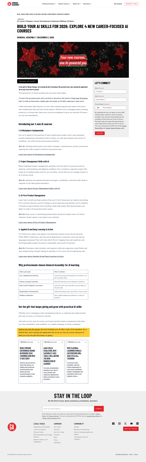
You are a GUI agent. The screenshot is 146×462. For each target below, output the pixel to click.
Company (58, 424)
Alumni (76, 427)
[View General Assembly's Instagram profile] (119, 423)
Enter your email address (52, 409)
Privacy (136, 454)
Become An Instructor (82, 429)
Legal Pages (39, 424)
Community (79, 424)
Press (56, 440)
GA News (70, 21)
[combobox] (98, 108)
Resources (86, 4)
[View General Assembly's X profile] (125, 423)
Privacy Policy (106, 119)
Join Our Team (59, 432)
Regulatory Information (42, 427)
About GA (76, 4)
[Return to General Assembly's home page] (11, 426)
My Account (118, 4)
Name (99, 88)
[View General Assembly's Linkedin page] (137, 423)
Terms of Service (118, 119)
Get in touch (131, 429)
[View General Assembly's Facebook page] (113, 423)
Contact (56, 435)
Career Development (42, 21)
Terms (131, 454)
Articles (56, 429)
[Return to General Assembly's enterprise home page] (13, 4)
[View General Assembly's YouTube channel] (131, 423)
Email (99, 96)
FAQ (55, 437)
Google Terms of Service (113, 128)
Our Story (57, 427)
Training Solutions (48, 4)
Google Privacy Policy (93, 416)
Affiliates (57, 443)
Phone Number (102, 104)
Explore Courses (63, 4)
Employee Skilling (58, 21)
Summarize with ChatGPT (27, 81)
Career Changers (26, 21)
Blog (19, 14)
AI (18, 21)
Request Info (131, 4)
